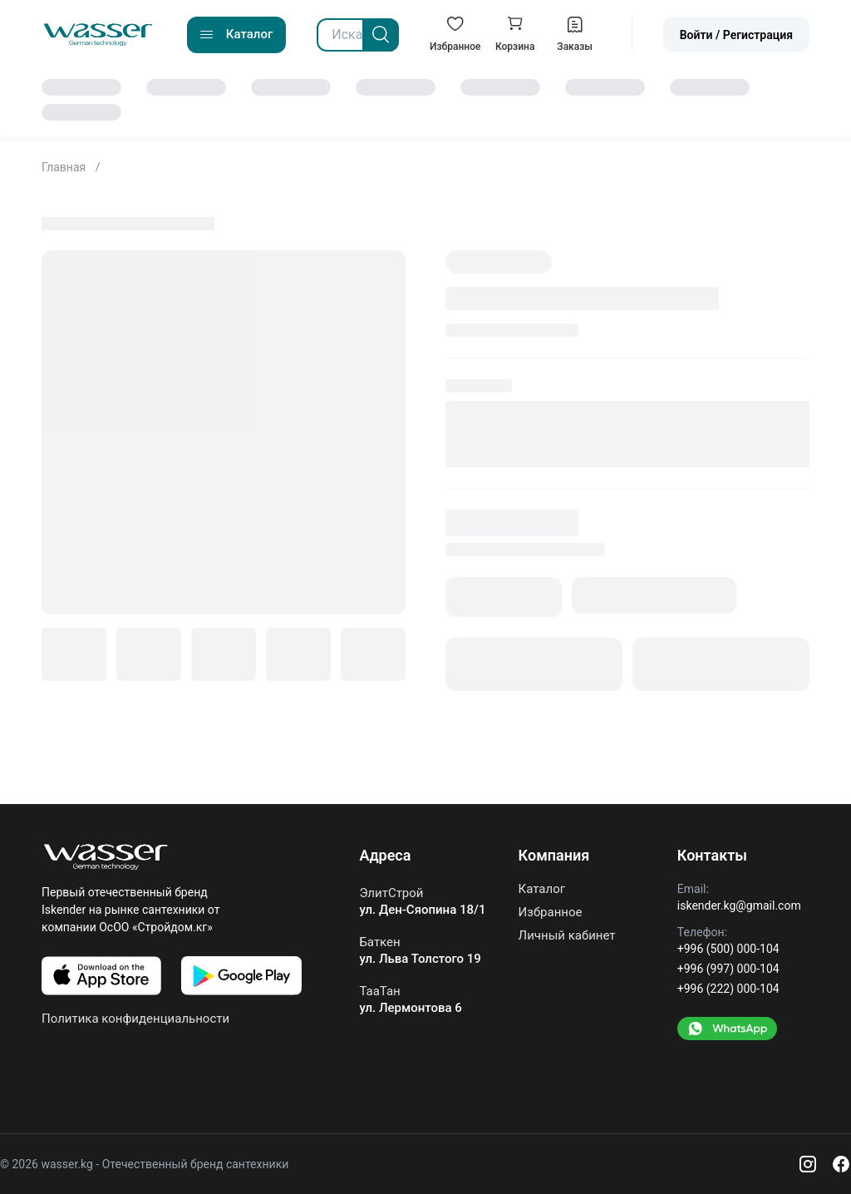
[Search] (380, 35)
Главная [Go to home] (65, 167)
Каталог (542, 889)
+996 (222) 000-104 (728, 988)
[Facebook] (841, 1164)
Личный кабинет (567, 935)
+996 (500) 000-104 (728, 948)
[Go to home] (98, 35)
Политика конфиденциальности (135, 1018)
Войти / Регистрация (736, 35)
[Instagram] (808, 1164)
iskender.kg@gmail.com (739, 905)
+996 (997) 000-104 (728, 968)
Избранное (551, 912)
